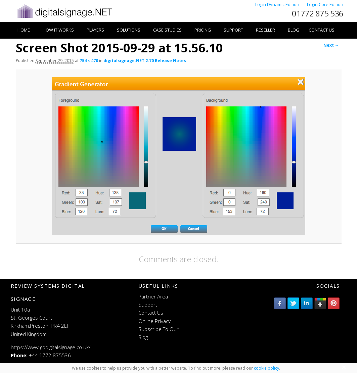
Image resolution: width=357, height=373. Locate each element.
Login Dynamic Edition (277, 4)
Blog (293, 30)
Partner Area (153, 296)
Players (95, 30)
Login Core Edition (325, 4)
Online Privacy (154, 321)
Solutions (128, 30)
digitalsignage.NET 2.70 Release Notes (144, 60)
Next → (331, 45)
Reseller (265, 30)
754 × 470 (89, 60)
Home (23, 30)
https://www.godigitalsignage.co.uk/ (50, 347)
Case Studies (167, 30)
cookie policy (266, 368)
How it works (58, 30)
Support (233, 30)
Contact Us (321, 30)
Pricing (202, 30)
